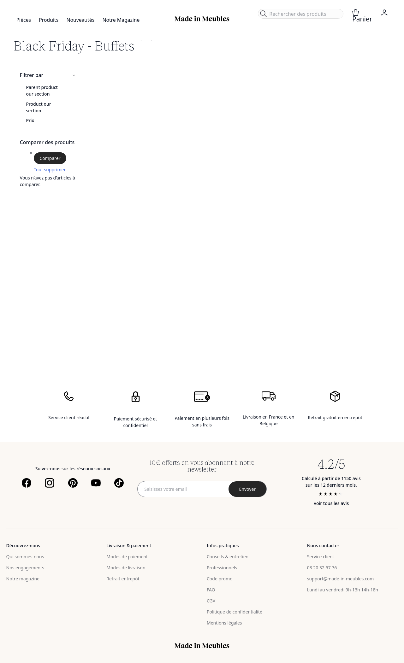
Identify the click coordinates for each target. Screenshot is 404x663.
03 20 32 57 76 (322, 568)
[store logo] (202, 18)
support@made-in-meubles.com (340, 579)
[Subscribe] (247, 489)
